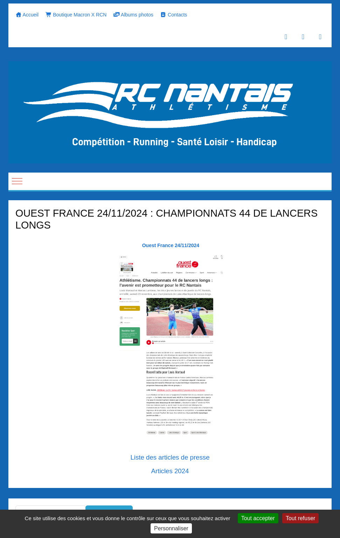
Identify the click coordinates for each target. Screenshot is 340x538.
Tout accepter (258, 518)
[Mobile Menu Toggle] (17, 181)
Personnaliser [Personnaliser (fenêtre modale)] (171, 528)
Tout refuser (300, 518)
